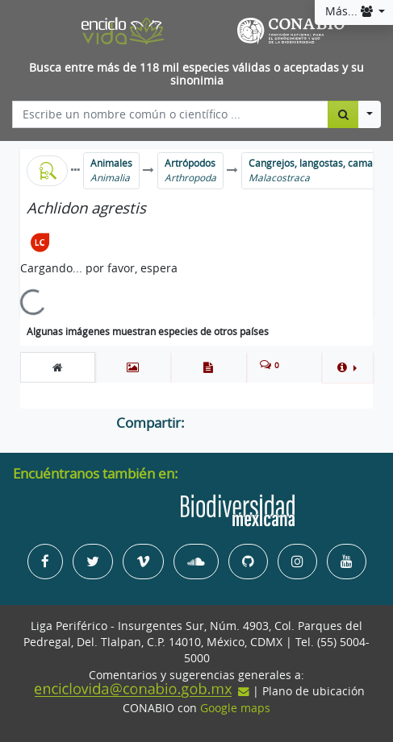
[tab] (57, 367)
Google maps (235, 708)
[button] (347, 367)
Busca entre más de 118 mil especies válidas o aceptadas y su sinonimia (196, 74)
